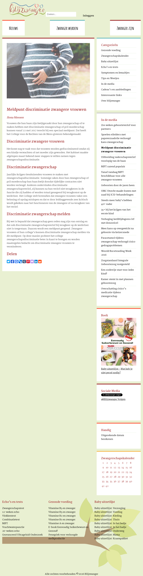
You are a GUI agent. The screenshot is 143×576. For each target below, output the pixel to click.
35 (111, 481)
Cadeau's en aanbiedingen (116, 90)
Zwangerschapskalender (115, 56)
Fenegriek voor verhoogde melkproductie (63, 537)
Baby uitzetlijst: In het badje (110, 527)
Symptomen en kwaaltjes (115, 73)
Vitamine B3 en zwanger (62, 512)
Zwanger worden (67, 28)
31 (127, 477)
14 (123, 468)
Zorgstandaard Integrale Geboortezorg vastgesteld (115, 262)
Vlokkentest (9, 516)
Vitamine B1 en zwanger (61, 520)
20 (115, 472)
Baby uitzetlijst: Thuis (107, 520)
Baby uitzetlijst (109, 62)
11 (111, 468)
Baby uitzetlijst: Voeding (108, 512)
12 (115, 468)
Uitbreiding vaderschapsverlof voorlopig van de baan (118, 159)
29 (119, 477)
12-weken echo (10, 512)
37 (119, 481)
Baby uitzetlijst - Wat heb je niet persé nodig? (116, 371)
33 (103, 481)
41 (103, 486)
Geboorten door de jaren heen (118, 185)
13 (119, 468)
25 (103, 477)
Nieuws (13, 28)
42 (107, 486)
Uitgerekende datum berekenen (112, 437)
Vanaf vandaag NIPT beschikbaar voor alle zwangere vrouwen (113, 176)
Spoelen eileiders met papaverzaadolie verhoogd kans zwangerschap (116, 138)
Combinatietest (11, 520)
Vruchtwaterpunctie (13, 527)
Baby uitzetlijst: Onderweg (109, 531)
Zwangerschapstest (13, 508)
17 (103, 472)
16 (130, 468)
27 (111, 477)
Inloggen (88, 16)
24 (130, 472)
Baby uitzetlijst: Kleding (108, 516)
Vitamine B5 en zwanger (61, 508)
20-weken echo (11, 531)
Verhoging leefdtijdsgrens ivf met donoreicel (117, 221)
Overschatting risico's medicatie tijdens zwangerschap (113, 292)
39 (126, 481)
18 (107, 472)
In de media (107, 84)
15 (127, 468)
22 (122, 472)
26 (107, 477)
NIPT (5, 523)
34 (107, 481)
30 (123, 477)
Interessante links (111, 95)
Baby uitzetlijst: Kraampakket (111, 539)
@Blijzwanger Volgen (113, 399)
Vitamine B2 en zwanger (62, 516)
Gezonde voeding (111, 50)
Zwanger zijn (125, 28)
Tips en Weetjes (110, 78)
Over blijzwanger (110, 101)
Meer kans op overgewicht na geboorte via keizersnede (117, 230)
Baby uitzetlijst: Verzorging (110, 508)
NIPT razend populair (113, 167)
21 (119, 472)
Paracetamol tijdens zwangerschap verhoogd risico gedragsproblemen (118, 241)
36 (115, 481)
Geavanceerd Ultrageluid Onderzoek (22, 535)
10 (107, 468)
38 (123, 481)
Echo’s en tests (109, 67)
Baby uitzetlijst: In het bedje (110, 523)
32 (130, 477)
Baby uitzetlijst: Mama (107, 535)
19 (111, 472)
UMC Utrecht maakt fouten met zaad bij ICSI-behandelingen (118, 193)
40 (130, 481)
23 (126, 472)
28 (115, 477)
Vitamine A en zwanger (61, 523)
